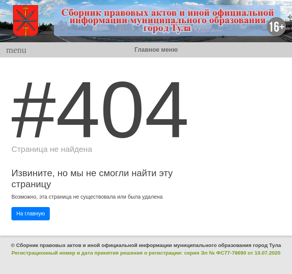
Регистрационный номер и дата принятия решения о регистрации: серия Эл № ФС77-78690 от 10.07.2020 (145, 253)
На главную (30, 213)
